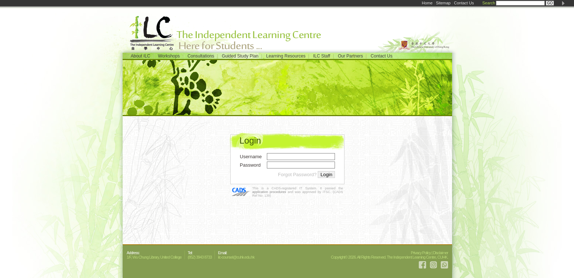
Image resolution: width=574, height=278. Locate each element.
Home (427, 3)
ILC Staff (321, 56)
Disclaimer (440, 253)
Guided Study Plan (240, 56)
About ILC (140, 56)
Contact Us (464, 3)
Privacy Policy (420, 253)
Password (250, 165)
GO (550, 3)
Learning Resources (285, 56)
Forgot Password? (297, 174)
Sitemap (443, 3)
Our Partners (350, 56)
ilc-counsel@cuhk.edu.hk (236, 257)
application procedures (269, 192)
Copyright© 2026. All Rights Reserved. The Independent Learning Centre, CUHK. (389, 257)
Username (251, 156)
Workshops (169, 56)
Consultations (200, 56)
